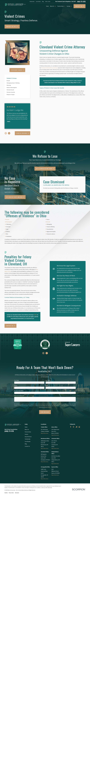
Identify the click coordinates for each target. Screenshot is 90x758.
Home (47, 6)
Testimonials (32, 1)
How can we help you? (19, 395)
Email (47, 385)
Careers (26, 434)
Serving (68, 6)
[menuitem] (17, 80)
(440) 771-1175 (9, 431)
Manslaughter (9, 222)
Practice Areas (60, 6)
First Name (16, 380)
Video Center (47, 1)
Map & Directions (44, 433)
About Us (52, 6)
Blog (43, 1)
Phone (15, 385)
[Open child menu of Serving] (71, 6)
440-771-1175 (81, 1)
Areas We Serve (28, 436)
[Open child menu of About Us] (55, 6)
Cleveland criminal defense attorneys (49, 67)
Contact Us (27, 446)
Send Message (45, 412)
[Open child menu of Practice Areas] (64, 6)
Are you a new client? (18, 390)
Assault (48, 222)
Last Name (48, 380)
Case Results (38, 1)
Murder (7, 219)
